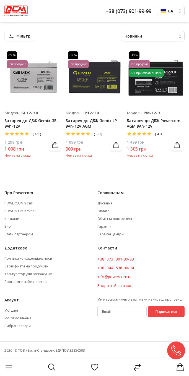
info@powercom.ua (115, 276)
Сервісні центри (110, 234)
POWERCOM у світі (18, 203)
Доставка (104, 203)
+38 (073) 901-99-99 (128, 11)
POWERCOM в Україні (21, 211)
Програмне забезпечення (26, 282)
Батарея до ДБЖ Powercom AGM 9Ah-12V (153, 123)
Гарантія (104, 226)
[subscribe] (122, 311)
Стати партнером (18, 234)
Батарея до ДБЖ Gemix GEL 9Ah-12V (31, 123)
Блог (8, 226)
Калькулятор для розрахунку (28, 274)
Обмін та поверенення (116, 219)
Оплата (103, 211)
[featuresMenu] (19, 36)
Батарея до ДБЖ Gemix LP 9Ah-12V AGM (91, 123)
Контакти (11, 219)
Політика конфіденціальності (28, 258)
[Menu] (8, 367)
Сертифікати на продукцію (26, 266)
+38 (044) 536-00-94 (115, 267)
